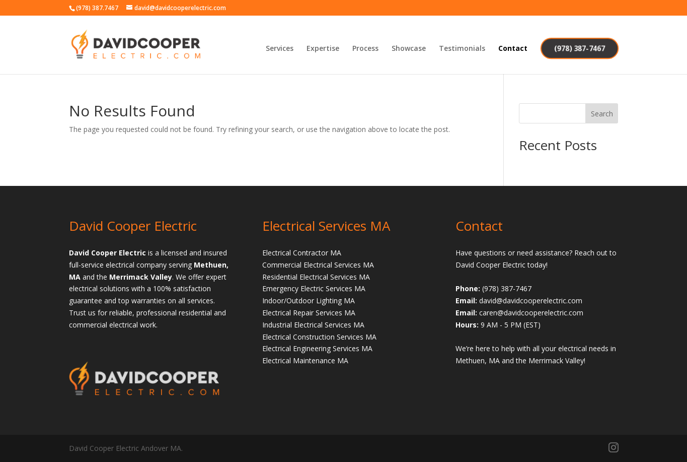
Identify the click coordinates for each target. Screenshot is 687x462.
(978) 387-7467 (579, 48)
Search (602, 113)
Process (365, 49)
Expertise (323, 49)
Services (279, 49)
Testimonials (462, 49)
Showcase (409, 49)
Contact (512, 49)
